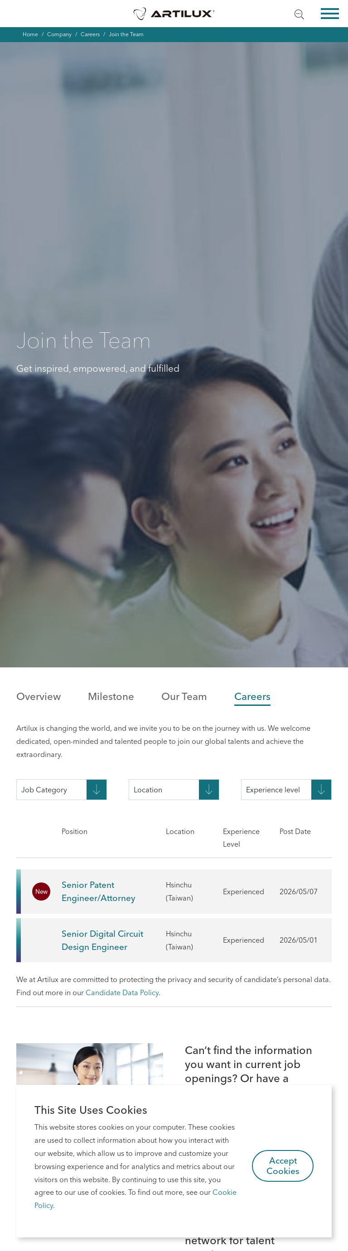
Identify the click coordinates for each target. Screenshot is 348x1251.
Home (30, 34)
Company (59, 34)
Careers (90, 34)
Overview (38, 696)
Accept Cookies (283, 1165)
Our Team (184, 696)
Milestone (111, 696)
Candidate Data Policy (122, 992)
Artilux (174, 13)
